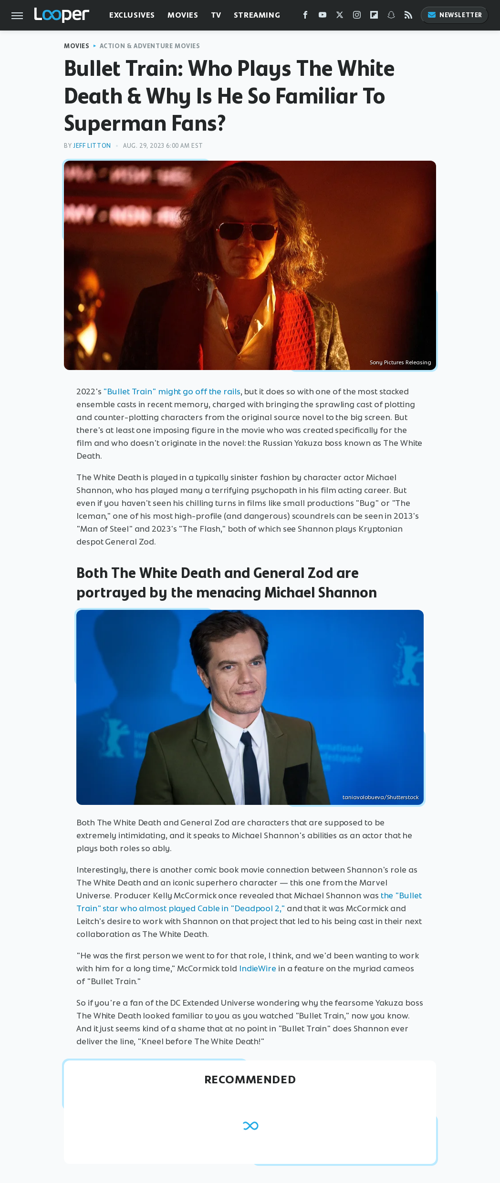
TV (216, 15)
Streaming (257, 15)
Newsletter (454, 15)
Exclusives (132, 15)
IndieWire (257, 968)
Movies (182, 15)
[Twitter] (339, 17)
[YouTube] (322, 17)
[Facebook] (305, 17)
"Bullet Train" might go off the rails (171, 391)
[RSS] (408, 17)
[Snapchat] (391, 17)
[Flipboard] (374, 17)
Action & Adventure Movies (150, 46)
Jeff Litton (92, 146)
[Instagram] (357, 17)
